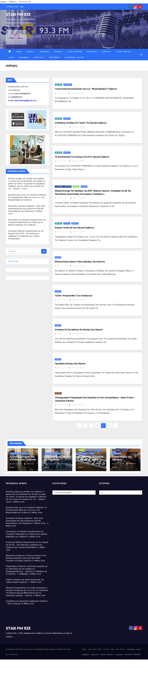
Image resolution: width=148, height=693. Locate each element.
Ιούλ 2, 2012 (61, 161)
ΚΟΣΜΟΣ (58, 257)
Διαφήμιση (24, 57)
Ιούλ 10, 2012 (62, 127)
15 (109, 425)
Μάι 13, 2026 (17, 464)
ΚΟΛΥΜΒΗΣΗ (67, 84)
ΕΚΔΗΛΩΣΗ (92, 52)
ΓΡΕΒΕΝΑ (76, 186)
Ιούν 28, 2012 (62, 198)
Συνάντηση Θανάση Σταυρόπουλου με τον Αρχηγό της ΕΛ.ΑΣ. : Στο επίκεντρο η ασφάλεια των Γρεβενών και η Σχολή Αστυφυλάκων (27, 544)
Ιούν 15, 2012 (62, 334)
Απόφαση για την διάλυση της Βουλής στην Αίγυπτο (78, 329)
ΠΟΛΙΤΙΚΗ (58, 52)
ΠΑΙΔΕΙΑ (47, 453)
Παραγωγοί (39, 57)
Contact (106, 52)
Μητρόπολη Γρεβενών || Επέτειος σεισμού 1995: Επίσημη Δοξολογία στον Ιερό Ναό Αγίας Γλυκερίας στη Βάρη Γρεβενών (26, 558)
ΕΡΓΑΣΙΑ (89, 450)
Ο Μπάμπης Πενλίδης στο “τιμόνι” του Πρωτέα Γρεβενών (81, 123)
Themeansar (12, 654)
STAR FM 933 (18, 14)
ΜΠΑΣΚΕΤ (67, 118)
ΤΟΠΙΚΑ (31, 52)
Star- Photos (123, 52)
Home (19, 52)
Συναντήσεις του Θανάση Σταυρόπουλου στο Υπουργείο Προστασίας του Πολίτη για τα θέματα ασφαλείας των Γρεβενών (27, 222)
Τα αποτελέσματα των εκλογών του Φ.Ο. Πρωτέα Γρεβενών (82, 157)
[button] (141, 54)
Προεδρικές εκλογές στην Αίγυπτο (70, 363)
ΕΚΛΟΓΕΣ (84, 186)
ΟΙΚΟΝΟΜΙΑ (97, 450)
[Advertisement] (69, 675)
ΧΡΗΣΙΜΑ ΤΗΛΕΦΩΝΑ (132, 654)
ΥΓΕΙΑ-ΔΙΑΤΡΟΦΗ (74, 52)
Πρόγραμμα (54, 57)
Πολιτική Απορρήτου (107, 654)
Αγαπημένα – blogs (74, 57)
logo (11, 57)
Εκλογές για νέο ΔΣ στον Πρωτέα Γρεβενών (74, 227)
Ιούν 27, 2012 (62, 232)
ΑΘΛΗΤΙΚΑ (44, 52)
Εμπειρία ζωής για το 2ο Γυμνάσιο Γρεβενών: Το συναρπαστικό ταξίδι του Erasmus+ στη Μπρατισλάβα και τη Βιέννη (27, 197)
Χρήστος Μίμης (76, 93)
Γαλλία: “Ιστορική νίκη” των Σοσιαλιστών (73, 295)
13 (97, 425)
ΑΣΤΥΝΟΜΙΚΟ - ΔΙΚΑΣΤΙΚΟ (63, 186)
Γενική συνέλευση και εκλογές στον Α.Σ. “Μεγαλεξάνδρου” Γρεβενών (86, 89)
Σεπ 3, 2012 (61, 93)
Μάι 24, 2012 (62, 368)
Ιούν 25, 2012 (62, 266)
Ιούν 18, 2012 (62, 300)
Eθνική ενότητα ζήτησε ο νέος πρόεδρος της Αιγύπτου (80, 261)
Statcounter (13, 261)
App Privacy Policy (95, 649)
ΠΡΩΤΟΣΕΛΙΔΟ (24, 453)
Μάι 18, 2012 (61, 404)
